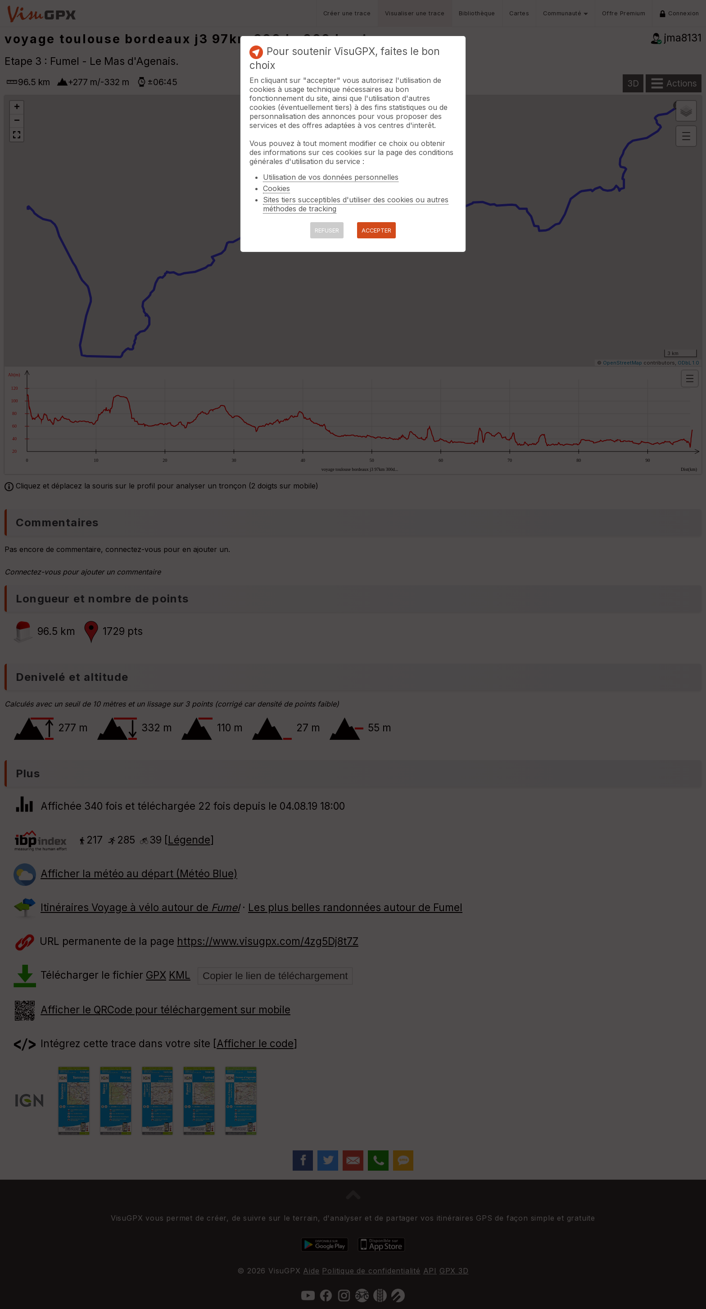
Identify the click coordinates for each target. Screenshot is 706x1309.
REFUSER (327, 230)
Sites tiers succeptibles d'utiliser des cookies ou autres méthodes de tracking (355, 204)
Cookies (276, 188)
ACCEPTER (376, 230)
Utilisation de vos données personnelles (330, 177)
